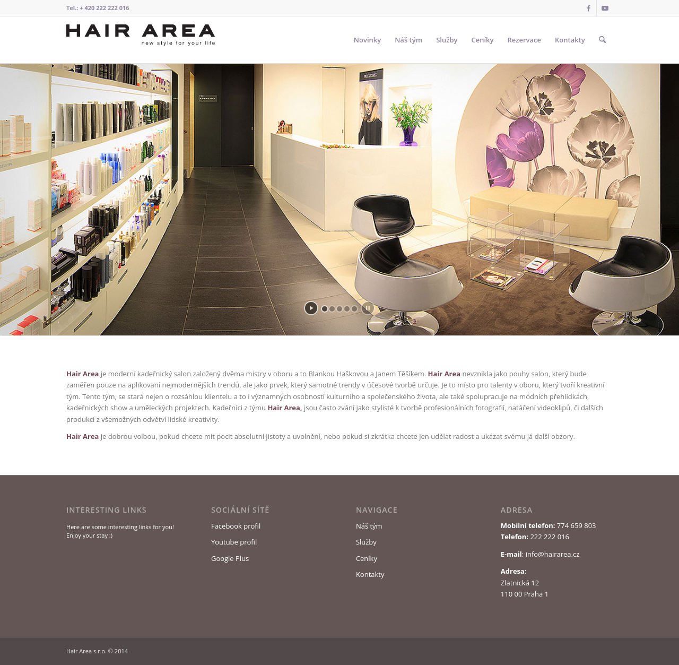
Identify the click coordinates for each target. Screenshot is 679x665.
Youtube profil (234, 542)
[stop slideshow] (368, 308)
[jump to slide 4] (347, 309)
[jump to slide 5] (354, 309)
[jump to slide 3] (339, 309)
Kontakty (370, 574)
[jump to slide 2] (332, 309)
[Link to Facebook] (588, 8)
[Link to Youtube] (605, 8)
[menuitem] (367, 39)
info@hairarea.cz (553, 554)
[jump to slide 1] (324, 309)
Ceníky (366, 558)
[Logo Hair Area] (140, 39)
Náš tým (369, 526)
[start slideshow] (311, 308)
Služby (366, 542)
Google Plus (230, 558)
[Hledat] (602, 39)
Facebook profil (235, 526)
